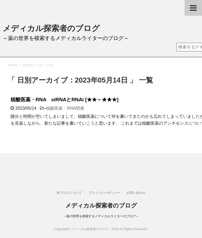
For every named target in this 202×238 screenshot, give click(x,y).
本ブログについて (69, 193)
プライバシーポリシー (104, 193)
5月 (40, 65)
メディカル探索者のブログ (51, 28)
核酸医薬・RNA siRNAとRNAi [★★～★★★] (64, 99)
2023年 (27, 65)
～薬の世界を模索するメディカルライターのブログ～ (101, 216)
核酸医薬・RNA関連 (65, 108)
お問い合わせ (136, 193)
